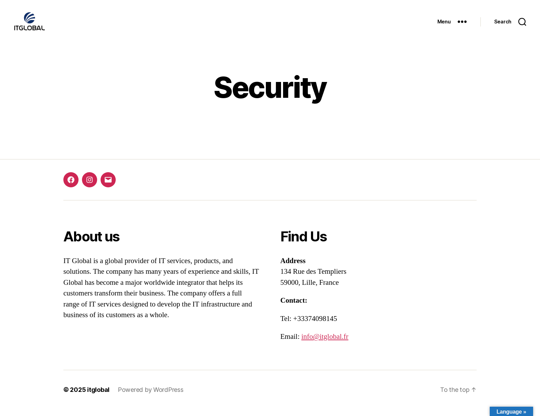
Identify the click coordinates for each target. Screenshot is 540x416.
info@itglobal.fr (325, 343)
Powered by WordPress (151, 396)
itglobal (98, 396)
